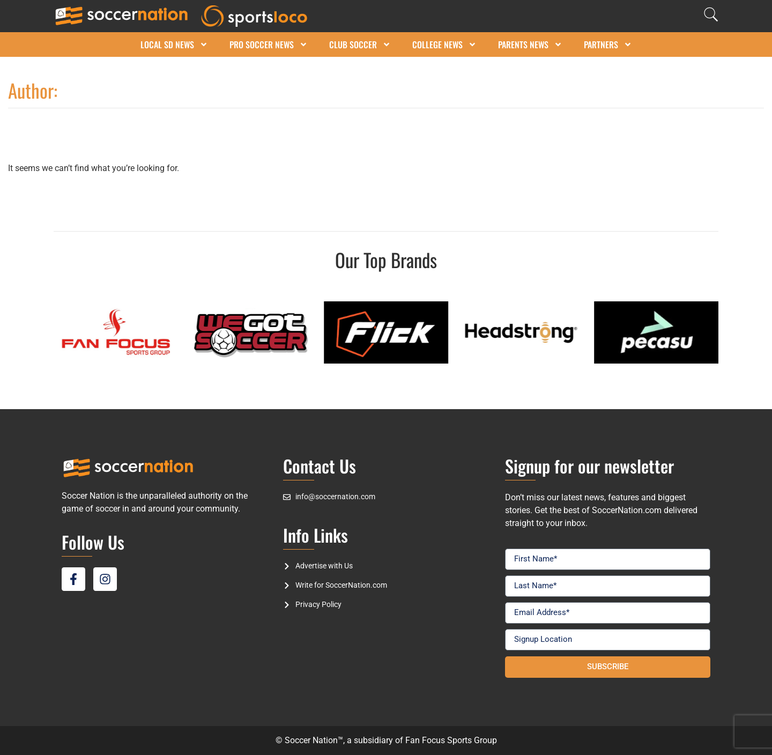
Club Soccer (360, 44)
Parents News (530, 44)
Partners (608, 44)
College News (444, 44)
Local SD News (174, 44)
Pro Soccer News (268, 44)
